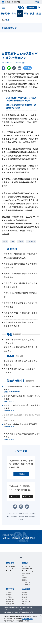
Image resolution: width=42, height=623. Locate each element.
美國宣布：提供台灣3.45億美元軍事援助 (21, 424)
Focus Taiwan (10, 566)
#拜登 (12, 241)
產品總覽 (24, 592)
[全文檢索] (39, 7)
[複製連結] (14, 68)
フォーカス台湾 (11, 568)
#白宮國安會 (31, 241)
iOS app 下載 (26, 566)
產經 (38, 13)
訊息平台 (24, 599)
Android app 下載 (27, 568)
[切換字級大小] (19, 68)
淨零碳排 (24, 578)
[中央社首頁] (21, 7)
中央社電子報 (26, 582)
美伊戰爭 (5, 13)
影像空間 (24, 597)
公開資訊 (9, 597)
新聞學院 (24, 580)
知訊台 (24, 604)
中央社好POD (26, 584)
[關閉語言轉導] (40, 607)
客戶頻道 (24, 595)
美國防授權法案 (16, 380)
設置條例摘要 (10, 599)
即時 (13, 13)
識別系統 (9, 595)
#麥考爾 (20, 241)
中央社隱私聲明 (27, 618)
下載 (37, 2)
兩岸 (32, 13)
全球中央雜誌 (26, 573)
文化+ (24, 575)
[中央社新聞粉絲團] (21, 558)
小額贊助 (21, 474)
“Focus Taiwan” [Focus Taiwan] (26, 612)
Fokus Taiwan (10, 571)
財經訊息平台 (26, 601)
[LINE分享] (9, 68)
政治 (20, 13)
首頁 (3, 20)
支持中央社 (32, 7)
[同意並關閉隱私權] (40, 616)
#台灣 (5, 241)
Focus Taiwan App (27, 571)
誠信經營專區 (10, 604)
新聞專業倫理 (10, 601)
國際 (26, 13)
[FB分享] (3, 68)
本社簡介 (9, 592)
